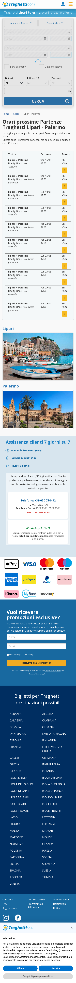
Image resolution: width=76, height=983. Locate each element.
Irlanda (15, 771)
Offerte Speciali (61, 899)
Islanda (48, 771)
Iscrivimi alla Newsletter (36, 662)
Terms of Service (35, 674)
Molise (47, 837)
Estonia (15, 740)
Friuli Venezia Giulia (52, 749)
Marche (47, 830)
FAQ (4, 903)
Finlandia (49, 740)
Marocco (16, 837)
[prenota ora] (64, 170)
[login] (63, 4)
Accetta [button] (55, 968)
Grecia (14, 764)
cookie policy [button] (50, 953)
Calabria (16, 720)
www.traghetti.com (18, 4)
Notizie (57, 908)
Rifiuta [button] (20, 968)
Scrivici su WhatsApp (24, 457)
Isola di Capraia (53, 784)
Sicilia (14, 864)
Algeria (47, 714)
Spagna (15, 870)
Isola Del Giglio (21, 784)
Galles (14, 758)
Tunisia (47, 877)
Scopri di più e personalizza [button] (38, 976)
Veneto (15, 884)
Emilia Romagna (54, 734)
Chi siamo (7, 899)
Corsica (15, 727)
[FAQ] (38, 450)
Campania (49, 720)
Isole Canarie (52, 797)
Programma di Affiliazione (35, 905)
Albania (15, 714)
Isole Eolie (50, 804)
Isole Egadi (18, 804)
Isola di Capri (19, 791)
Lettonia (49, 817)
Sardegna (17, 857)
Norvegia (16, 844)
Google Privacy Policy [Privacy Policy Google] (53, 670)
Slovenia (48, 864)
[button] (71, 927)
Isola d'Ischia (52, 777)
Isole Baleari (19, 797)
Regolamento (9, 908)
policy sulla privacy (26, 654)
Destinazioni (59, 903)
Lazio (14, 817)
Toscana (16, 877)
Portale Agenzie (36, 899)
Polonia (16, 850)
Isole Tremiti (51, 811)
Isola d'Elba (18, 777)
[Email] (38, 466)
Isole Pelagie (19, 811)
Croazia (48, 727)
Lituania (48, 824)
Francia (15, 747)
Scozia (47, 857)
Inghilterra (51, 764)
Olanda (48, 844)
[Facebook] (18, 917)
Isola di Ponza (52, 791)
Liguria (15, 824)
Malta (14, 830)
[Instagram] (7, 917)
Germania (49, 758)
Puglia (47, 850)
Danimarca (18, 734)
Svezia (46, 870)
